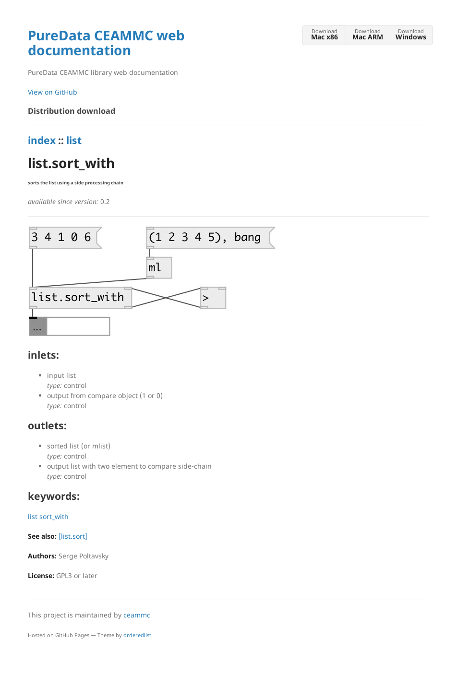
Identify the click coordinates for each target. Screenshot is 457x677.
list (74, 140)
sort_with (54, 516)
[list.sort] (73, 536)
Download (324, 34)
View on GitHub (52, 92)
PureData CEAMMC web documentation (106, 42)
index (42, 140)
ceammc (136, 614)
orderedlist (137, 635)
